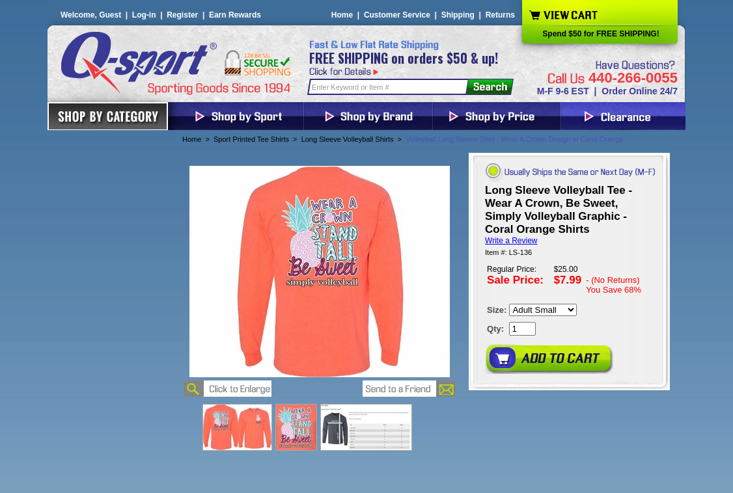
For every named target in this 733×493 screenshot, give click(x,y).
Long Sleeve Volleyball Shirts (347, 139)
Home (342, 15)
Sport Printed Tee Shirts (251, 139)
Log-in (144, 15)
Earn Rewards (235, 15)
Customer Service (397, 15)
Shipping (458, 15)
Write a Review (511, 240)
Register (182, 15)
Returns (500, 15)
